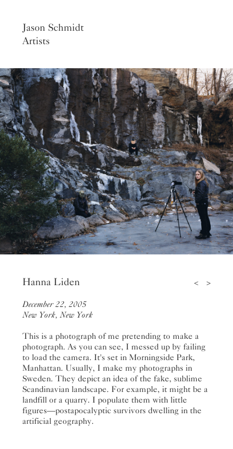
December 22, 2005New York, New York (57, 309)
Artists (36, 41)
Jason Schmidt (53, 27)
